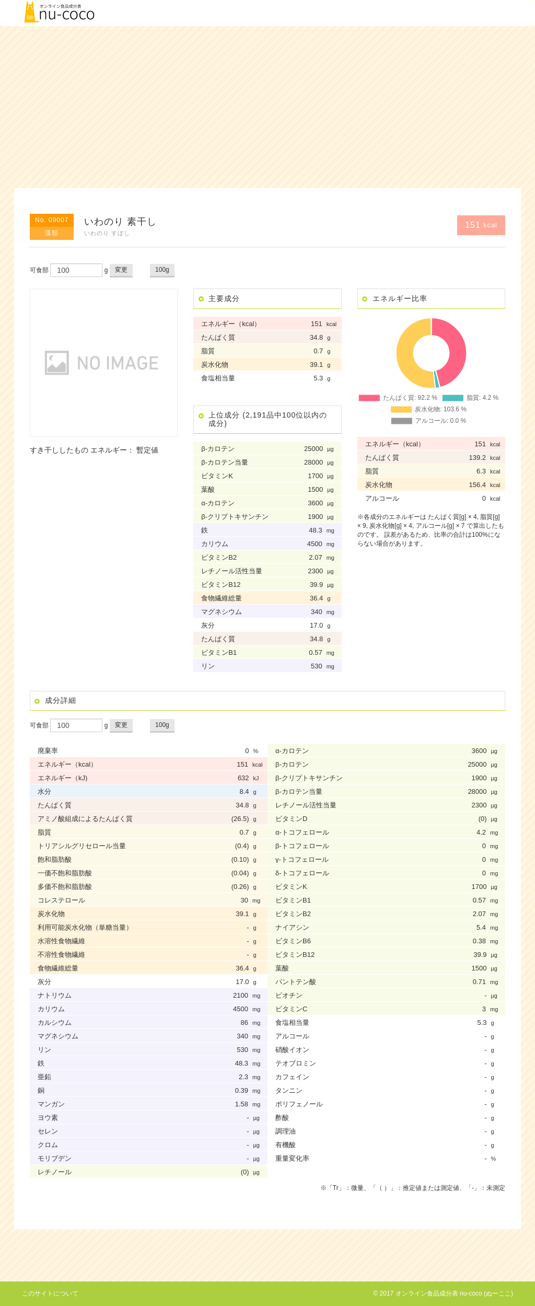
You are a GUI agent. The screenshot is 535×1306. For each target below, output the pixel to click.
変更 (121, 269)
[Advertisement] (267, 107)
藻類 (52, 233)
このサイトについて (50, 1293)
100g (162, 269)
